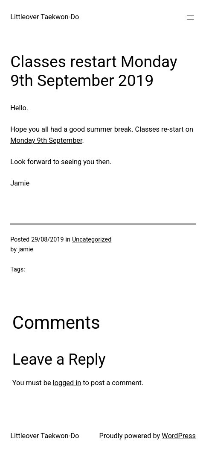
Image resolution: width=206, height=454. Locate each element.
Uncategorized (91, 239)
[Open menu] (191, 17)
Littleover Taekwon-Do (44, 17)
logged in (67, 383)
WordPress (179, 436)
